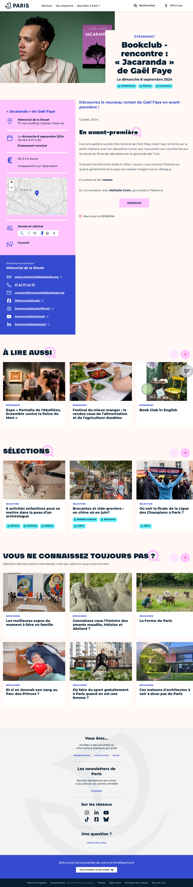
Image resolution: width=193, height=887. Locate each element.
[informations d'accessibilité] (38, 233)
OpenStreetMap (54, 214)
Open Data (115, 883)
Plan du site (159, 883)
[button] (37, 193)
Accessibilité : (72, 883)
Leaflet (37, 214)
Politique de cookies (136, 883)
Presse (101, 883)
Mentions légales (37, 883)
